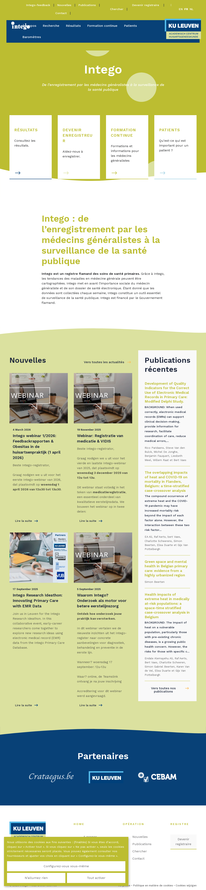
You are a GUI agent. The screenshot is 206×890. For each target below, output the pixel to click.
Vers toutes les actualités (104, 362)
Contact (61, 13)
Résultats (73, 26)
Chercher (116, 9)
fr (186, 9)
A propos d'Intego (93, 839)
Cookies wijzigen (186, 885)
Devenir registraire (146, 5)
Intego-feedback (38, 5)
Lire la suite (26, 521)
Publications (87, 5)
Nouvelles (64, 5)
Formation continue (102, 26)
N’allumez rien (66, 875)
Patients (130, 26)
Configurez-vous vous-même (26, 875)
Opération (135, 824)
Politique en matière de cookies (153, 885)
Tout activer (106, 875)
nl (191, 9)
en (181, 9)
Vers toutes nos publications (163, 689)
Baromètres (31, 37)
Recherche (51, 26)
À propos (29, 26)
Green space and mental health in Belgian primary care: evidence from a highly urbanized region (166, 568)
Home (81, 824)
